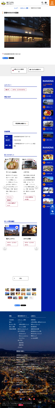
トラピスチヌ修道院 (49, 184)
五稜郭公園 (49, 173)
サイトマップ (31, 392)
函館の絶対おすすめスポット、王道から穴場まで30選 (49, 140)
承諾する (21, 405)
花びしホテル (10, 239)
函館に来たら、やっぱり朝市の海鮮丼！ (49, 118)
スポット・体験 (24, 8)
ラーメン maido (11, 172)
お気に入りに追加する (18, 70)
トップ (16, 8)
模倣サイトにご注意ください (27, 389)
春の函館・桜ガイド (49, 96)
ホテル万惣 (27, 239)
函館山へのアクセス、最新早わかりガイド (49, 107)
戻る (18, 278)
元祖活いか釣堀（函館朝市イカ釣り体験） (49, 162)
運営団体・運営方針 (21, 392)
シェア (5, 58)
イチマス (26, 172)
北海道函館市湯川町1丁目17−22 (12, 54)
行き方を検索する (35, 69)
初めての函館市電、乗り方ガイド (49, 129)
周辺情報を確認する (21, 123)
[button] (5, 187)
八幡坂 (48, 195)
